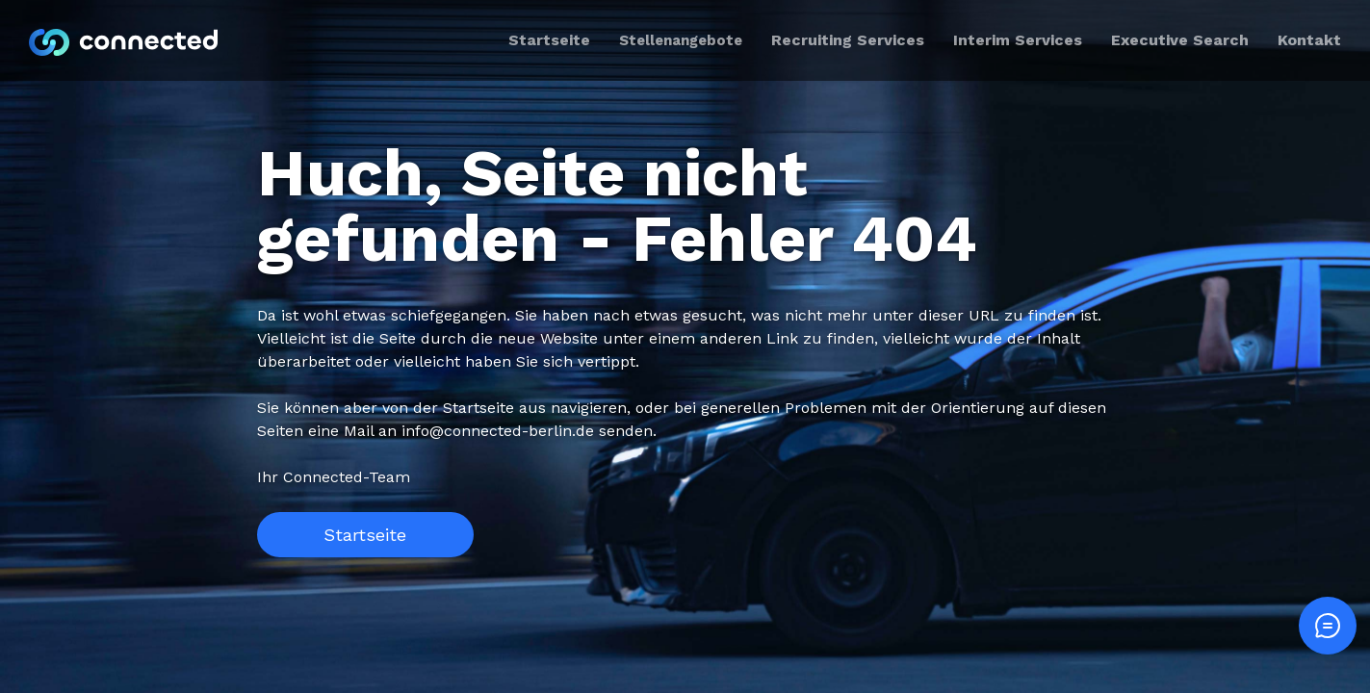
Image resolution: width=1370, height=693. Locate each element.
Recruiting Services (847, 40)
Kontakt (1309, 40)
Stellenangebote (680, 40)
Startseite (364, 535)
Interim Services (1017, 40)
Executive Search (1180, 40)
